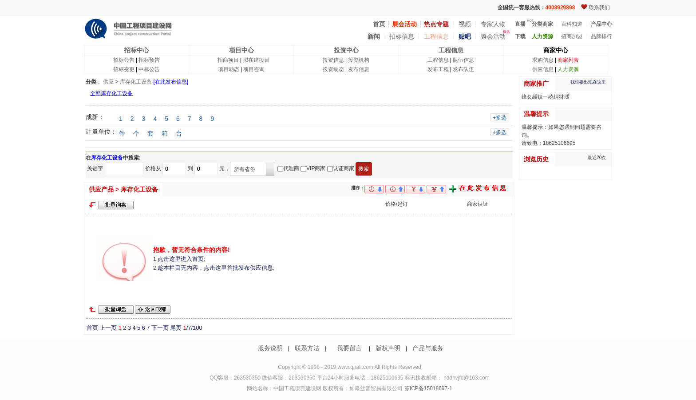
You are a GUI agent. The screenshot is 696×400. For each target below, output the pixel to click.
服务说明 (270, 348)
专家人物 (493, 24)
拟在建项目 (256, 60)
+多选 (499, 118)
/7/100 (192, 327)
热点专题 (436, 24)
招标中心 (136, 50)
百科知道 (571, 24)
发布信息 (358, 69)
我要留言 (349, 348)
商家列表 (568, 60)
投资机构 (358, 60)
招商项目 (228, 60)
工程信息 (436, 36)
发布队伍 (463, 69)
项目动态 (228, 69)
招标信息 (401, 36)
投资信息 (333, 60)
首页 (92, 327)
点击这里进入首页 (181, 259)
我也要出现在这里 (588, 82)
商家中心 (555, 50)
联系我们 (599, 7)
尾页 (176, 327)
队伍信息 (463, 60)
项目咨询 (254, 69)
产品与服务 (427, 348)
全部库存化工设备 (111, 93)
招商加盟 (571, 36)
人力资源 (568, 69)
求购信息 (543, 60)
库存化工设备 (136, 82)
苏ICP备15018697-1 (427, 388)
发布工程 (438, 69)
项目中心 (241, 50)
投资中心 (346, 50)
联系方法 (307, 348)
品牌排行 (601, 36)
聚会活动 (493, 36)
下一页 (160, 327)
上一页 (108, 327)
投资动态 (333, 69)
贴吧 (465, 36)
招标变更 (123, 69)
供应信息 (543, 69)
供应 (108, 82)
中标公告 (149, 69)
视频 (465, 24)
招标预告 (149, 60)
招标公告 (123, 60)
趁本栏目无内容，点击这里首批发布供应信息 (215, 267)
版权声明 (388, 348)
